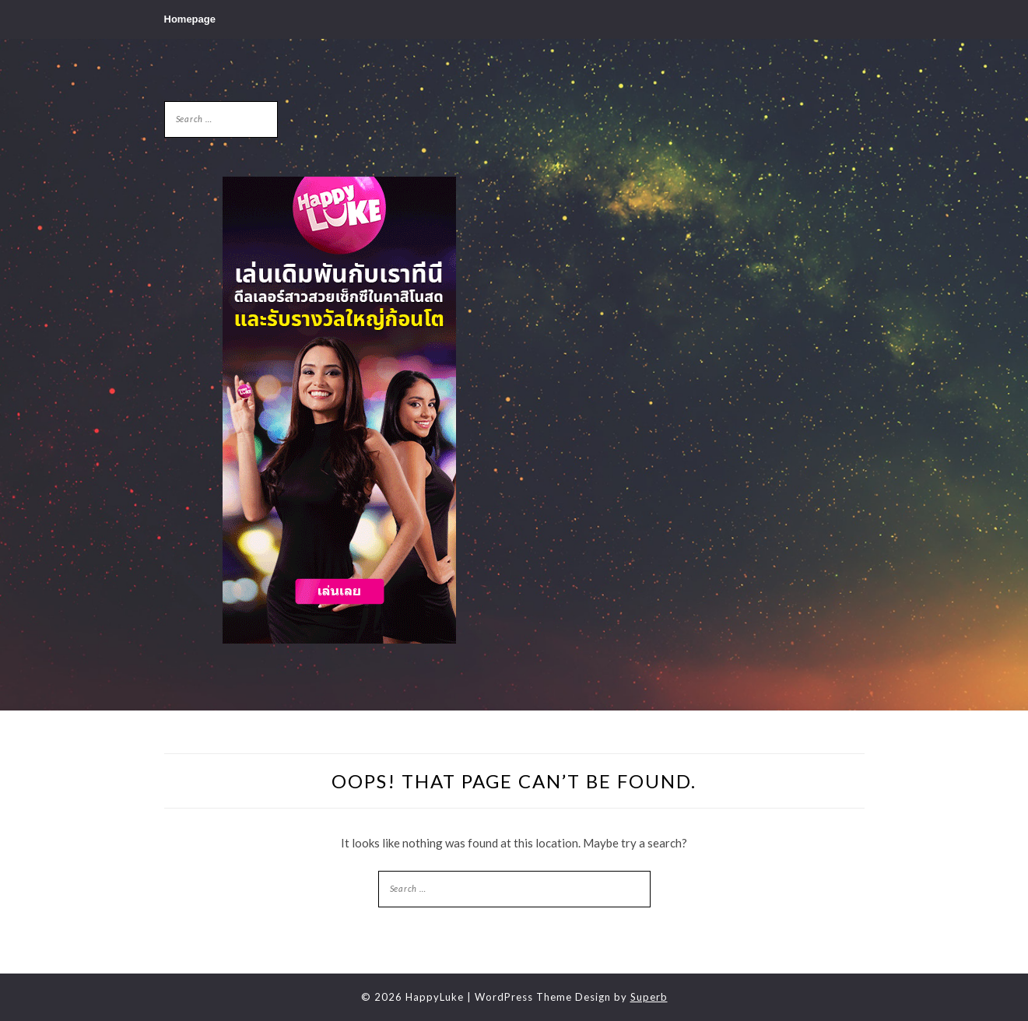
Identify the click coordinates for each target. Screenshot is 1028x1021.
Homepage (190, 19)
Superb (649, 997)
